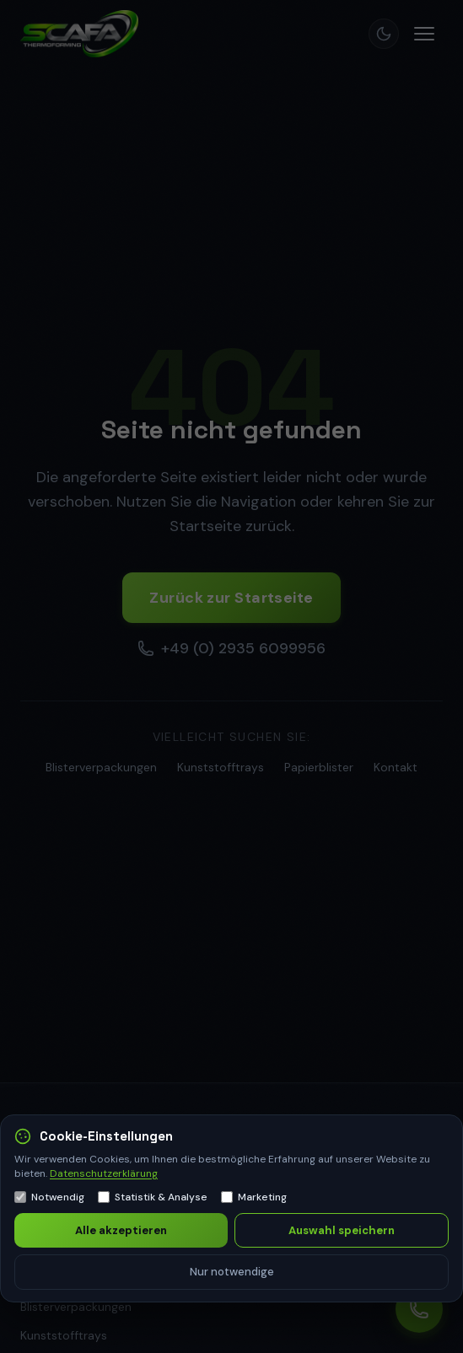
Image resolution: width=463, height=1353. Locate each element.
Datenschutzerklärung (104, 1173)
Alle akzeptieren (121, 1230)
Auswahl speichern (341, 1230)
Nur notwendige (232, 1271)
